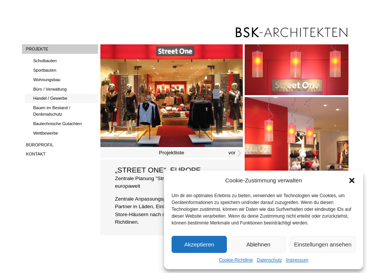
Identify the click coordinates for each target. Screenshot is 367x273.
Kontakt (35, 154)
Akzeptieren (199, 244)
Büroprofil (39, 145)
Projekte (37, 49)
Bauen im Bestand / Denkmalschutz (51, 110)
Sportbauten (44, 70)
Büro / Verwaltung (50, 89)
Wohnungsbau (47, 79)
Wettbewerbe (45, 133)
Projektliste (171, 152)
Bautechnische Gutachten (57, 123)
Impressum (297, 260)
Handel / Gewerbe (50, 98)
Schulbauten (45, 60)
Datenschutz (269, 260)
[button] (352, 180)
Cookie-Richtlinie (236, 260)
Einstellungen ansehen (322, 244)
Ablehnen (258, 244)
